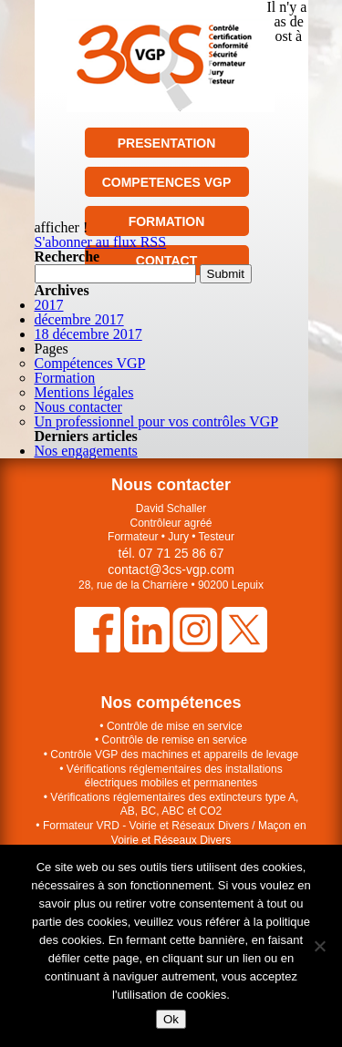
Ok (171, 1019)
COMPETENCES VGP (167, 182)
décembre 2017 (79, 319)
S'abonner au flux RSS (101, 242)
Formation (65, 377)
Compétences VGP (90, 363)
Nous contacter (78, 407)
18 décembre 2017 (88, 334)
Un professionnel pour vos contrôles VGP (157, 421)
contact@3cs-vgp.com (171, 569)
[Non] (319, 946)
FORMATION (167, 221)
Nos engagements (86, 450)
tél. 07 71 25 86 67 (171, 553)
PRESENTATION (167, 143)
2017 (49, 305)
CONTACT (166, 260)
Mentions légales (84, 392)
